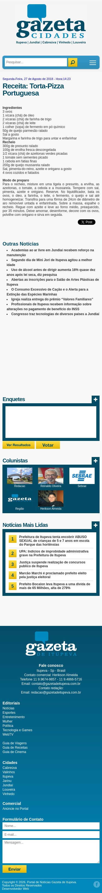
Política (7, 726)
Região (19, 508)
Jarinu (6, 781)
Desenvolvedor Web (15, 888)
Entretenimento (13, 717)
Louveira (8, 790)
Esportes (8, 713)
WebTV (7, 734)
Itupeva (7, 776)
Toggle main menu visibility (93, 60)
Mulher (7, 721)
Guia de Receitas (14, 747)
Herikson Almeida (50, 508)
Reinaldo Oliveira (51, 486)
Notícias (8, 708)
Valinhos (8, 772)
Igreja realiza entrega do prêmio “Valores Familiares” (52, 299)
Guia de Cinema (14, 752)
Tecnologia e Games (17, 730)
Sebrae (82, 486)
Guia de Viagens (14, 743)
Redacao (19, 486)
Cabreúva (9, 768)
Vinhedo (8, 794)
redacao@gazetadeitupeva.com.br (56, 692)
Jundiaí (7, 785)
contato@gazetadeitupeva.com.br (56, 684)
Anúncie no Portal (15, 809)
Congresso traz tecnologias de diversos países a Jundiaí (55, 314)
